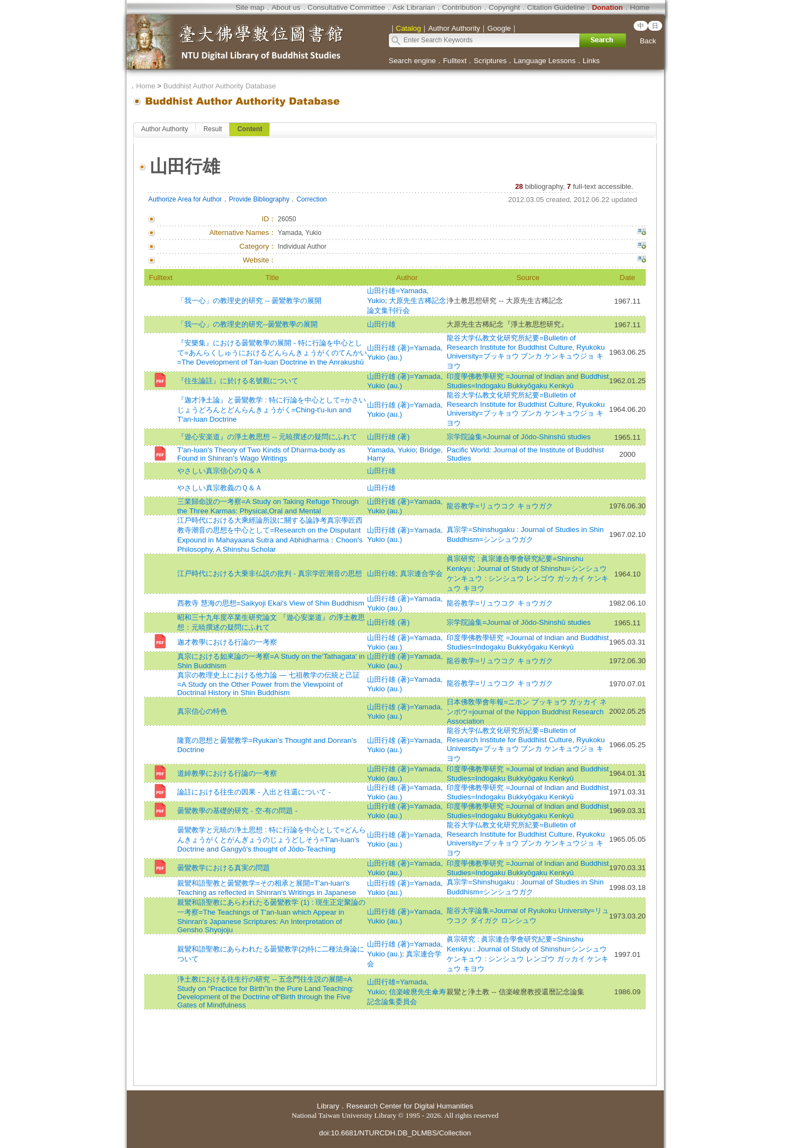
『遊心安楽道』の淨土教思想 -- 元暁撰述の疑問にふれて (267, 437)
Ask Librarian (413, 7)
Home (640, 7)
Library (328, 1106)
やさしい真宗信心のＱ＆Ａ (219, 471)
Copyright (504, 7)
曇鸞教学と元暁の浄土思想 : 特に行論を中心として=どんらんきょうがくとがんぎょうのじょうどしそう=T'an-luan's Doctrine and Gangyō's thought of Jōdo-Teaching (271, 839)
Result (213, 129)
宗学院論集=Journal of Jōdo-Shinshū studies (518, 437)
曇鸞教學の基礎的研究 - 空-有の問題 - (237, 811)
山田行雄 (381, 324)
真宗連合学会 (421, 573)
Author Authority (164, 129)
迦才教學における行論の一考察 (227, 642)
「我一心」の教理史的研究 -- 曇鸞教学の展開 (249, 300)
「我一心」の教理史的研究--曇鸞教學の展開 (247, 324)
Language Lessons (544, 61)
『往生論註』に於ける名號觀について (237, 381)
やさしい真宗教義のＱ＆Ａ (219, 488)
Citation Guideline (556, 7)
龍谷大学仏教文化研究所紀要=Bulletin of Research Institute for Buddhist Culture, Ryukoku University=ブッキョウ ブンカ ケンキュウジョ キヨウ (526, 352)
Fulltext (454, 61)
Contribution (462, 7)
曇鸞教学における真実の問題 (223, 868)
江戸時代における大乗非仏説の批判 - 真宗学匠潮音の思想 (269, 573)
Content (250, 129)
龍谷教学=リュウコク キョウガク (500, 506)
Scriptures (489, 61)
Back (648, 41)
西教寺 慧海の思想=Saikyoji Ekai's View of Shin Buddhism (270, 603)
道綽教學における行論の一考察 (227, 773)
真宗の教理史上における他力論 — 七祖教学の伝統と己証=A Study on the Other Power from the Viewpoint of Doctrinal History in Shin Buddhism (268, 684)
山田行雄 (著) (388, 437)
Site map (249, 7)
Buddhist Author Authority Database (219, 86)
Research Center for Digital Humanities (409, 1106)
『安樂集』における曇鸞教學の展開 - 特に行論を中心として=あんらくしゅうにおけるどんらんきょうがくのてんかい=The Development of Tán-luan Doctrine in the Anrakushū (272, 352)
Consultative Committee (346, 7)
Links (591, 61)
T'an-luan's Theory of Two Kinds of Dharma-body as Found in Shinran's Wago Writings (261, 454)
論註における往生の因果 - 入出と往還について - (254, 792)
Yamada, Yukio (391, 450)
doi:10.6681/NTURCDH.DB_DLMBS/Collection (395, 1133)
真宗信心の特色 (202, 711)
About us (286, 7)
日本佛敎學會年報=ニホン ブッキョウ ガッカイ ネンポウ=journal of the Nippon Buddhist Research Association (527, 711)
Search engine (412, 61)
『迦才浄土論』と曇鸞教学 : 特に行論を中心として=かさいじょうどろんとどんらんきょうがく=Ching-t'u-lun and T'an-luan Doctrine (271, 409)
